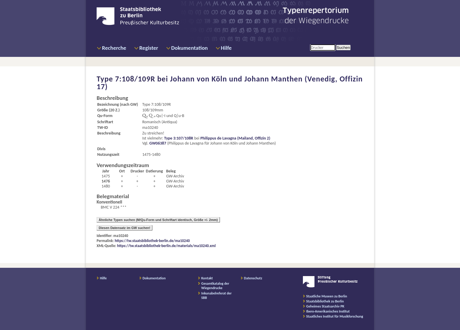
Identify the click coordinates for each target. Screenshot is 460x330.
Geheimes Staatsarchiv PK (325, 306)
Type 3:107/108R (178, 138)
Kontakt (207, 278)
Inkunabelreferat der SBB (216, 295)
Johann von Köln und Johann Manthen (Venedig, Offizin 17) (230, 82)
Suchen (343, 47)
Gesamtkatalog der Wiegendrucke (215, 285)
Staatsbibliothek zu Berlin (325, 301)
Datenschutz (253, 278)
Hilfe (226, 47)
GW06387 (157, 143)
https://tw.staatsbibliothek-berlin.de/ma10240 (152, 240)
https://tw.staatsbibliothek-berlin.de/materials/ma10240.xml (166, 246)
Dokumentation (189, 47)
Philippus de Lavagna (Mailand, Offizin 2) (235, 138)
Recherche (114, 47)
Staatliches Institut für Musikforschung (334, 316)
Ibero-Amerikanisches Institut (328, 311)
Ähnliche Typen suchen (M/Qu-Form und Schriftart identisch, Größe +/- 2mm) (158, 220)
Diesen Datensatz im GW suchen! (124, 228)
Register (148, 47)
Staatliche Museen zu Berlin (326, 296)
